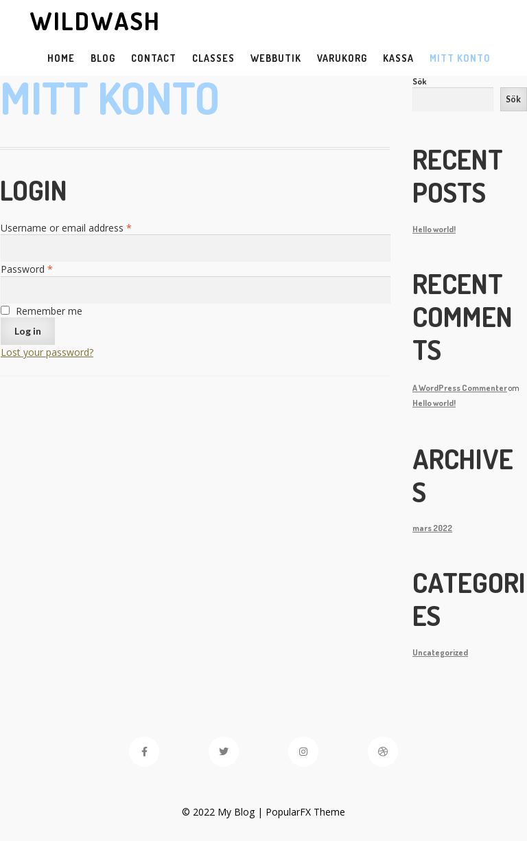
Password (27, 269)
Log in (27, 331)
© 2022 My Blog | (224, 811)
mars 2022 (432, 527)
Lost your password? (47, 352)
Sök (419, 81)
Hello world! (434, 228)
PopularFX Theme (305, 811)
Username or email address (66, 227)
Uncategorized (440, 652)
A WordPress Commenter (459, 387)
